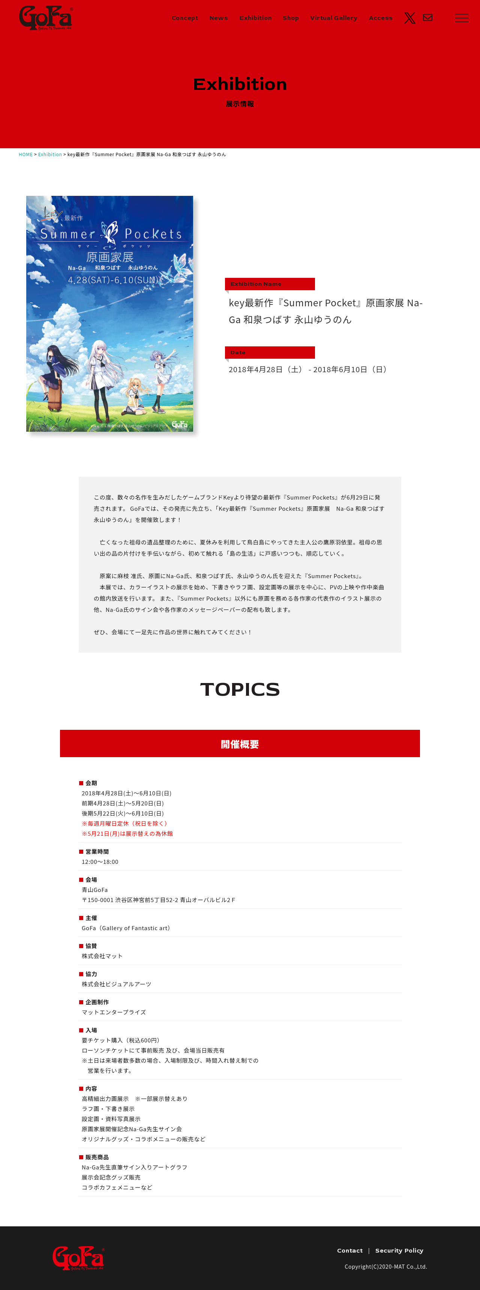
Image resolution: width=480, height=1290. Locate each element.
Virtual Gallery (333, 18)
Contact (350, 1250)
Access (381, 18)
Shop (291, 18)
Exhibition (256, 18)
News (219, 18)
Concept (185, 18)
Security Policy (399, 1250)
